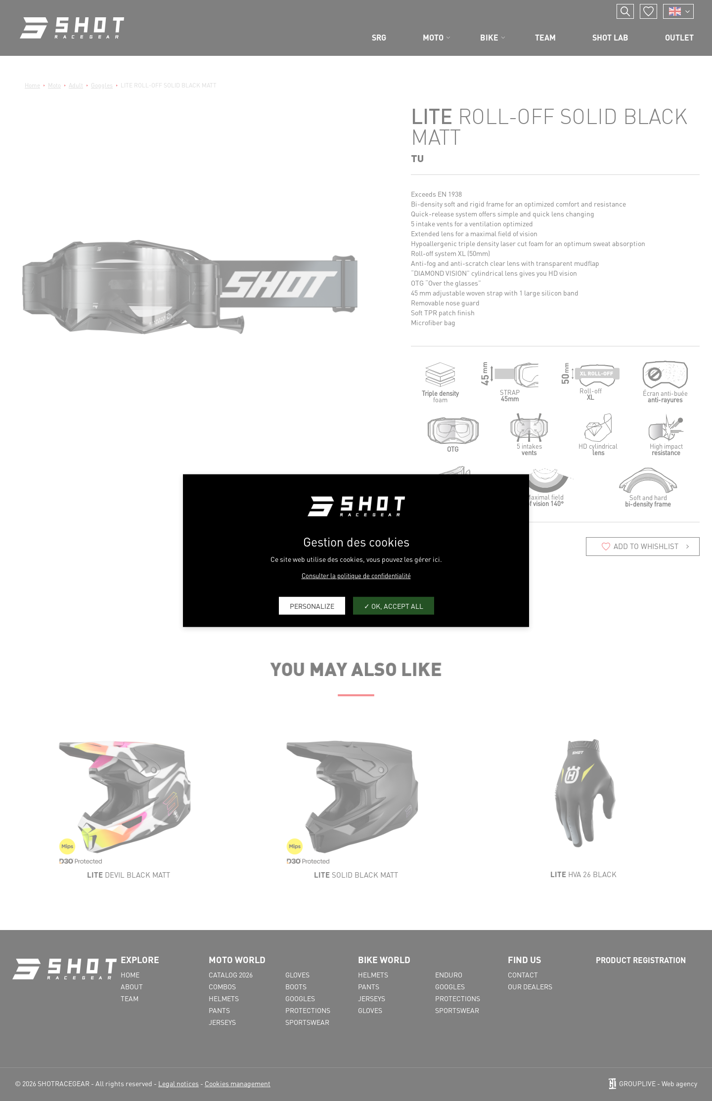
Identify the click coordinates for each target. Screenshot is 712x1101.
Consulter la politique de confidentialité (356, 575)
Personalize (312, 605)
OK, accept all (393, 605)
